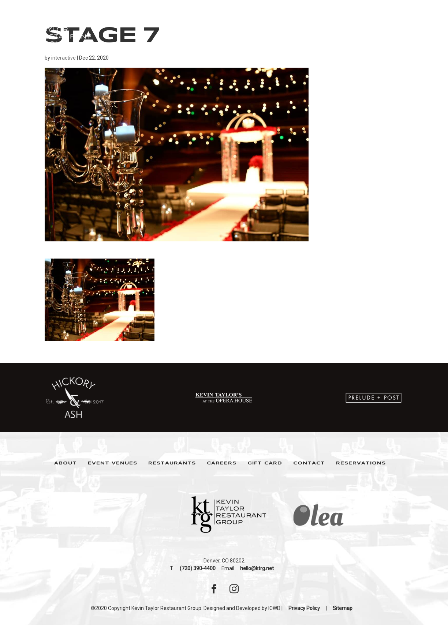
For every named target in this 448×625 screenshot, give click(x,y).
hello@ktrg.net (257, 568)
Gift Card (264, 463)
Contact (309, 463)
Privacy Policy (304, 608)
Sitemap (342, 608)
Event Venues (112, 463)
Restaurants (172, 463)
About (65, 463)
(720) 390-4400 (198, 568)
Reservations (361, 463)
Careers (221, 463)
